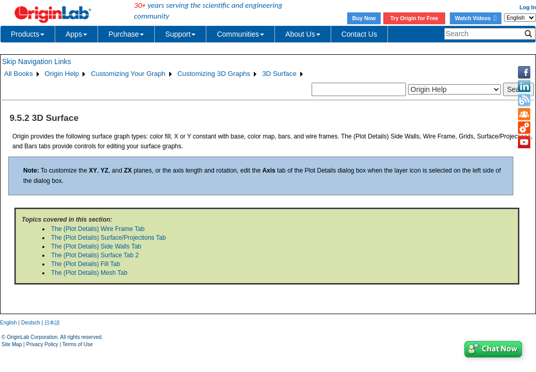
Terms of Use (77, 344)
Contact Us (359, 34)
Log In (527, 7)
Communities (240, 34)
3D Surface (279, 74)
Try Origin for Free (414, 18)
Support (180, 34)
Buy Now (364, 18)
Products (27, 34)
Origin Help (62, 74)
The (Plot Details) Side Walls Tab (96, 246)
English (8, 323)
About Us (302, 34)
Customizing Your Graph (128, 74)
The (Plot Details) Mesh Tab (89, 272)
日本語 (52, 323)
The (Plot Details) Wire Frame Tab (97, 229)
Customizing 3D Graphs (213, 74)
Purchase (126, 34)
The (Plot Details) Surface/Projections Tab (108, 237)
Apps (76, 34)
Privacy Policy (42, 344)
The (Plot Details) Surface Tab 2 (95, 255)
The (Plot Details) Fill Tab (85, 264)
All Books (18, 74)
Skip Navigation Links (36, 61)
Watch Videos (475, 18)
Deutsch (30, 323)
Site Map (12, 344)
